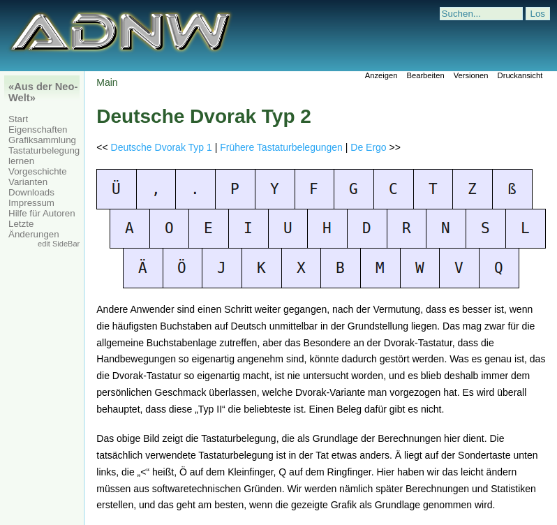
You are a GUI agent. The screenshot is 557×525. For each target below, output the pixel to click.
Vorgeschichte (37, 171)
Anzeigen (381, 75)
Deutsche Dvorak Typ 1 (161, 147)
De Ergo (368, 147)
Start (18, 119)
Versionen (471, 75)
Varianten (27, 182)
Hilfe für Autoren (41, 213)
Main (106, 82)
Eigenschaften (37, 129)
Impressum (31, 203)
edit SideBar (59, 243)
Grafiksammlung (42, 140)
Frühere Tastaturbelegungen (281, 147)
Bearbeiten (425, 75)
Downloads (31, 192)
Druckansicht (520, 75)
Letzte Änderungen (33, 229)
